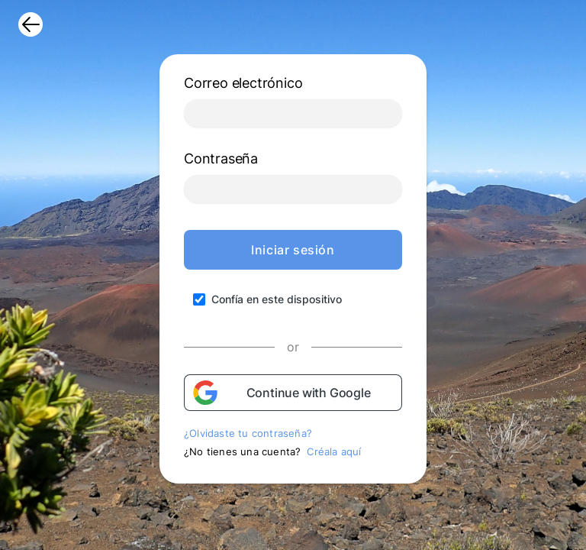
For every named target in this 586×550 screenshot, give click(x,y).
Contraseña (221, 158)
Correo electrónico (243, 83)
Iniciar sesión (292, 249)
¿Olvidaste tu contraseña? (248, 433)
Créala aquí (334, 451)
